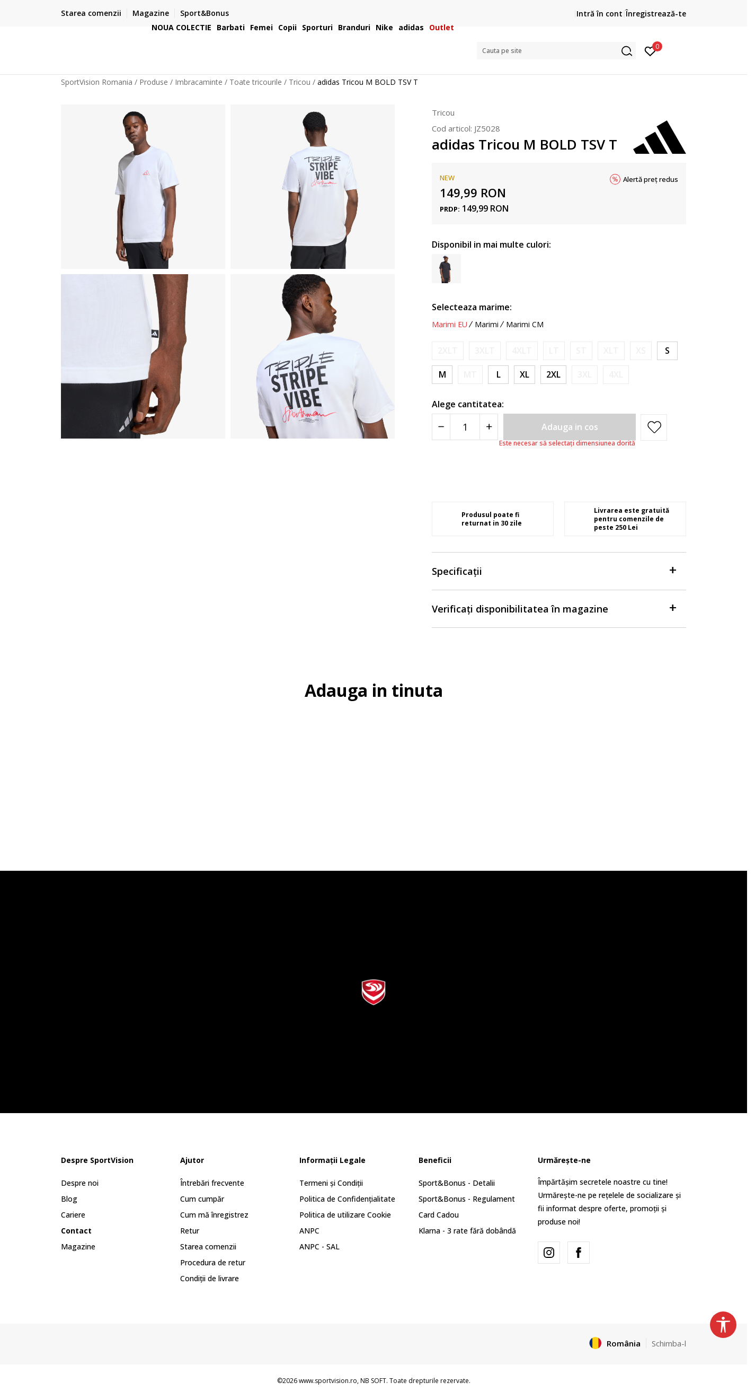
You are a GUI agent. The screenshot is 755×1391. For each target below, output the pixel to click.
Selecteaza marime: (472, 307)
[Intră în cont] (650, 50)
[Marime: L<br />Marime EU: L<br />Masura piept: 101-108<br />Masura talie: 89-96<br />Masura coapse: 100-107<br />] (498, 374)
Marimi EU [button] (449, 324)
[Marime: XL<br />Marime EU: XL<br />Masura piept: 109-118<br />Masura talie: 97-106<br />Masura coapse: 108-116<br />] (524, 374)
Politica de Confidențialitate (347, 1199)
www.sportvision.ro (328, 1380)
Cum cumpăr (202, 1199)
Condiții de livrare (209, 1278)
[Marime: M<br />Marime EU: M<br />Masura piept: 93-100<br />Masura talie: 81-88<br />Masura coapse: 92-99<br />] (442, 374)
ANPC (309, 1231)
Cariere (73, 1215)
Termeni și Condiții (331, 1183)
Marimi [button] (487, 324)
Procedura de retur (212, 1262)
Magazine (78, 1246)
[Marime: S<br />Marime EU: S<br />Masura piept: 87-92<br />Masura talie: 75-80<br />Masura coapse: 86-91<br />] (667, 351)
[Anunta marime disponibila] (448, 351)
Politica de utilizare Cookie (345, 1215)
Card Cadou (439, 1215)
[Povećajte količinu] (488, 427)
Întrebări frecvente (212, 1183)
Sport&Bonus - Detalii (457, 1183)
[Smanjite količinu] (441, 427)
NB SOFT (373, 1380)
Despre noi (80, 1183)
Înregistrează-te (656, 13)
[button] (556, 50)
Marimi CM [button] (525, 324)
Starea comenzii (208, 1246)
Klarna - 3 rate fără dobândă (467, 1231)
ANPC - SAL (319, 1246)
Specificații (554, 570)
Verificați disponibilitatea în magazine (554, 608)
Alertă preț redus (650, 179)
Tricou (443, 112)
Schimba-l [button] (669, 1343)
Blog (69, 1199)
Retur (189, 1231)
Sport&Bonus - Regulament (467, 1199)
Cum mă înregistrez (214, 1215)
